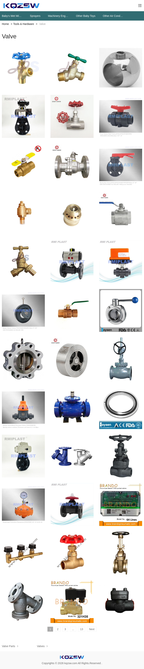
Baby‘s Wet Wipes (12, 15)
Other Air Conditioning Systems (113, 15)
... (73, 629)
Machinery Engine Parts (58, 15)
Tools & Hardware (23, 23)
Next (91, 629)
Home (5, 23)
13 (81, 629)
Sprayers (35, 15)
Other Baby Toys (85, 15)
